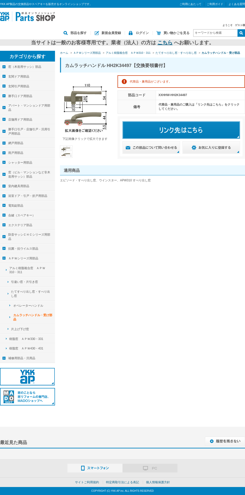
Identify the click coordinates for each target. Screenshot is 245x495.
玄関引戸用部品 (18, 86)
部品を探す (78, 33)
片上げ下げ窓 (20, 329)
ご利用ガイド (215, 4)
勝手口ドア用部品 (20, 96)
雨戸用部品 (15, 153)
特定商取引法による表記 (122, 482)
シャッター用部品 (20, 162)
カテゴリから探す (28, 56)
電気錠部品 (15, 205)
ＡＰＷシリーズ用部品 (23, 258)
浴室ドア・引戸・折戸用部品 (27, 196)
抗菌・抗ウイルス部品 (23, 248)
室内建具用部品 (18, 186)
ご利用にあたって (191, 4)
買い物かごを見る (177, 33)
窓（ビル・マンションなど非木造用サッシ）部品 (29, 174)
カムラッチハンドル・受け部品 (32, 317)
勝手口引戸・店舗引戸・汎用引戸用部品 (29, 131)
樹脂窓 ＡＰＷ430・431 (26, 348)
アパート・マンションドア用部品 (29, 108)
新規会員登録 (111, 33)
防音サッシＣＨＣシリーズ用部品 (29, 237)
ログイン (142, 33)
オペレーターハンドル (28, 305)
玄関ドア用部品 (18, 76)
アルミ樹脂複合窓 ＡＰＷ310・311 (27, 270)
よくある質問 (236, 4)
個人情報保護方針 (158, 482)
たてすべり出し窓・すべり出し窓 (30, 294)
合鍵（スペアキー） (21, 215)
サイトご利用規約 (87, 482)
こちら (165, 42)
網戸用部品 (15, 143)
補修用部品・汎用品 (21, 358)
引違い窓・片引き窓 (24, 282)
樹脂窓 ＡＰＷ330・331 (26, 339)
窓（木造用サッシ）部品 (24, 67)
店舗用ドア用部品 (20, 119)
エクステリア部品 (20, 225)
